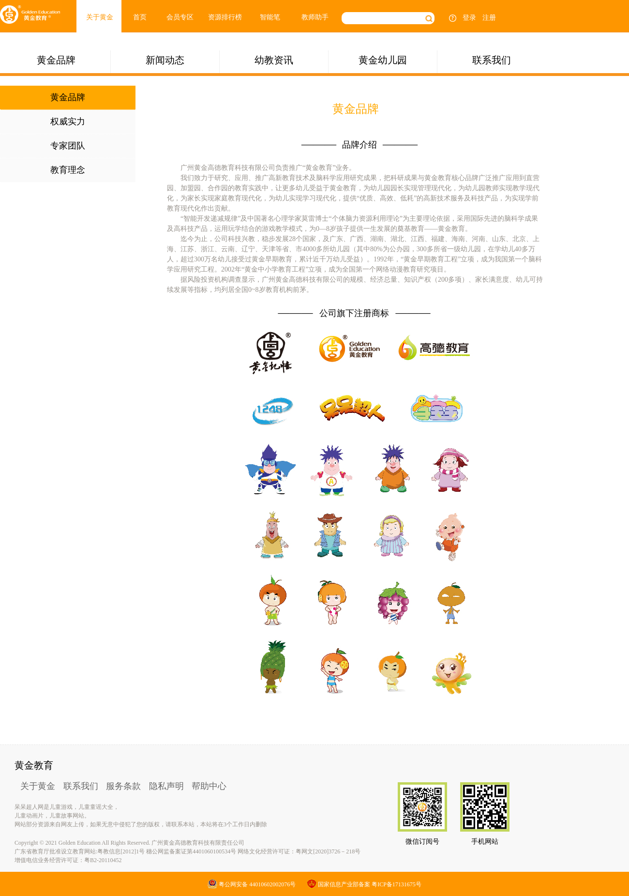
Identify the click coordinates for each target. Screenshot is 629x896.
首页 (140, 17)
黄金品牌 (56, 60)
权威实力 (67, 121)
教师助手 (315, 17)
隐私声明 (166, 786)
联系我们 (491, 60)
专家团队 (67, 146)
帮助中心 (209, 786)
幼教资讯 (274, 60)
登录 (469, 17)
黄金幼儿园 (383, 60)
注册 (489, 17)
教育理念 (67, 170)
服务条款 (123, 786)
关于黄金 (99, 17)
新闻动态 (165, 60)
